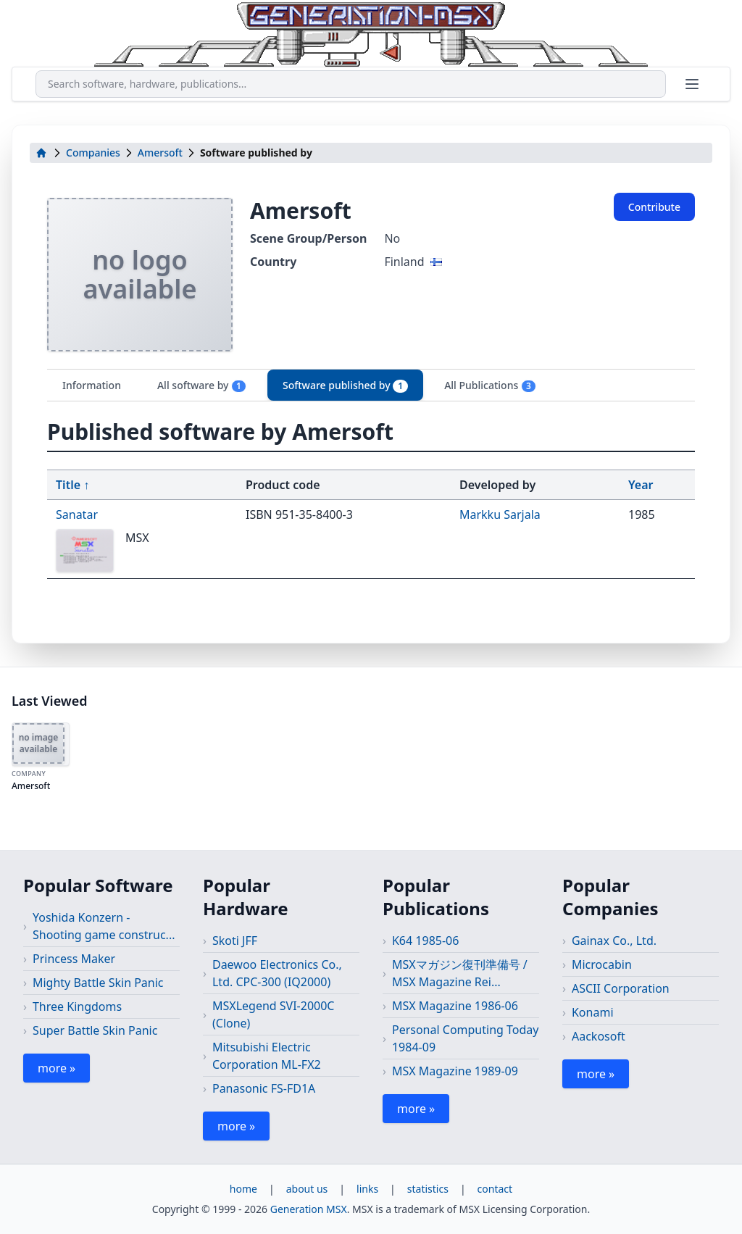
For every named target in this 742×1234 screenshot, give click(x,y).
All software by (201, 385)
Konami (593, 1012)
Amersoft (160, 152)
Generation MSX (308, 1209)
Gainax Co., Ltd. (614, 941)
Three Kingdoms (77, 1006)
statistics (428, 1189)
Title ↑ (72, 485)
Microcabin (602, 964)
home (243, 1189)
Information (91, 385)
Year (641, 485)
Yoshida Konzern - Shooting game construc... (104, 926)
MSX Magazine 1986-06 (455, 1006)
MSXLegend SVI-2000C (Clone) (273, 1014)
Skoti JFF (234, 941)
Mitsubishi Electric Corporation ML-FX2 (266, 1055)
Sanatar (77, 514)
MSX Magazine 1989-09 (455, 1071)
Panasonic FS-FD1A (263, 1088)
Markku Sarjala (500, 514)
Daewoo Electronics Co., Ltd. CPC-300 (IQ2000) (277, 973)
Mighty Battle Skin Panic (98, 983)
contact (495, 1189)
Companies (93, 152)
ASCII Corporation (621, 988)
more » (56, 1068)
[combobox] (351, 84)
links (367, 1189)
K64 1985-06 (425, 941)
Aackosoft (598, 1036)
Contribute (654, 207)
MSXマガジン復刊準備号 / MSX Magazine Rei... (460, 973)
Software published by (345, 385)
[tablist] (371, 385)
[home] (41, 153)
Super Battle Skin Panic (95, 1030)
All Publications (490, 385)
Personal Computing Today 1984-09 (465, 1038)
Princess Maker (74, 959)
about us (307, 1189)
